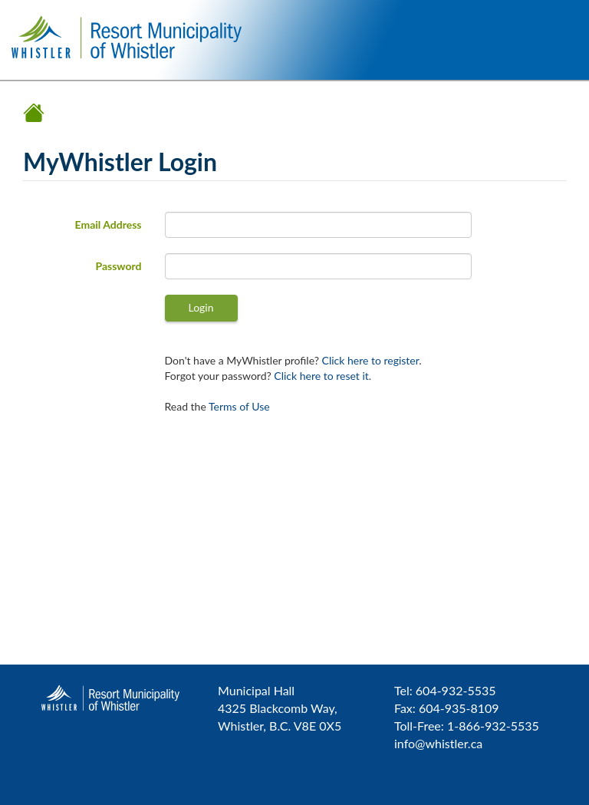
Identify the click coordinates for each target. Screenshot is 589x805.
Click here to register (371, 360)
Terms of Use (239, 406)
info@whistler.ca (438, 743)
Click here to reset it (321, 375)
